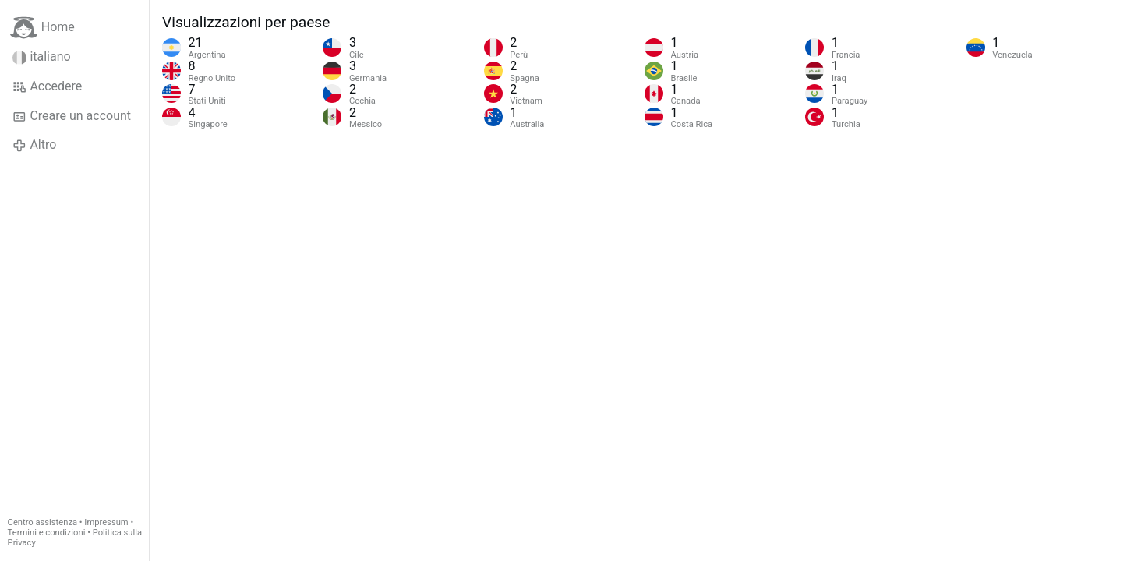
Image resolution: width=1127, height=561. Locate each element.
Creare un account (71, 116)
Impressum (106, 522)
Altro (34, 145)
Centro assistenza (42, 522)
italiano (41, 57)
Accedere (47, 86)
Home (42, 27)
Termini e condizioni (47, 532)
